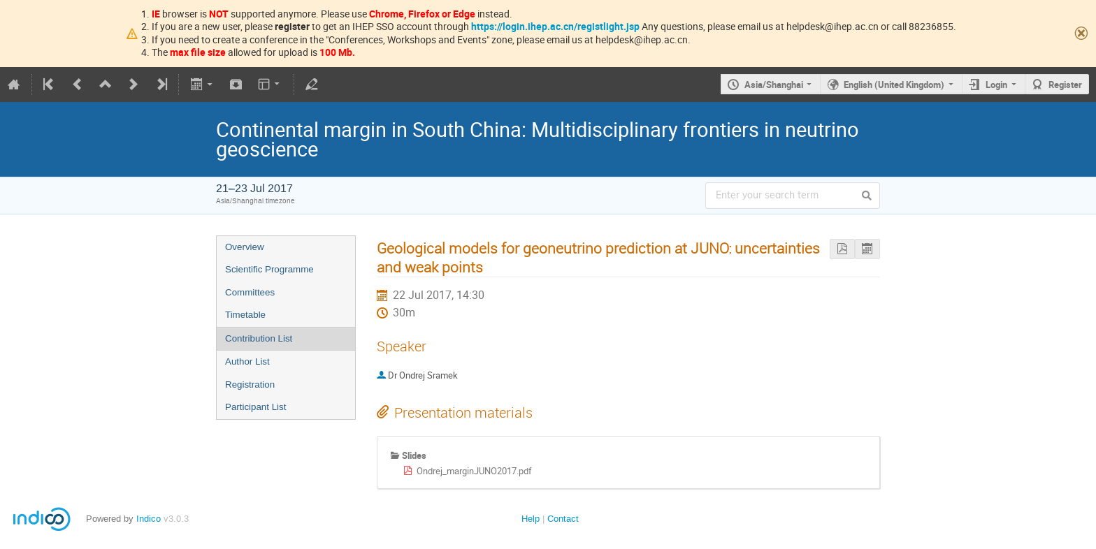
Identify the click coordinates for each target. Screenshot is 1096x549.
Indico (148, 519)
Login (996, 84)
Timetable (245, 314)
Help (530, 519)
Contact (563, 519)
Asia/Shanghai (773, 84)
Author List (247, 361)
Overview (244, 247)
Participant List (255, 407)
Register (1065, 84)
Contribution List (258, 338)
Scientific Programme (269, 269)
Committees (250, 292)
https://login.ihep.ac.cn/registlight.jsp (555, 26)
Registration (250, 384)
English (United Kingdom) (894, 84)
